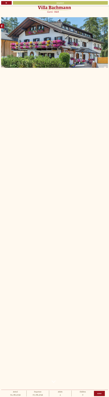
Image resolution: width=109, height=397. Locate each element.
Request (60, 3)
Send (99, 394)
